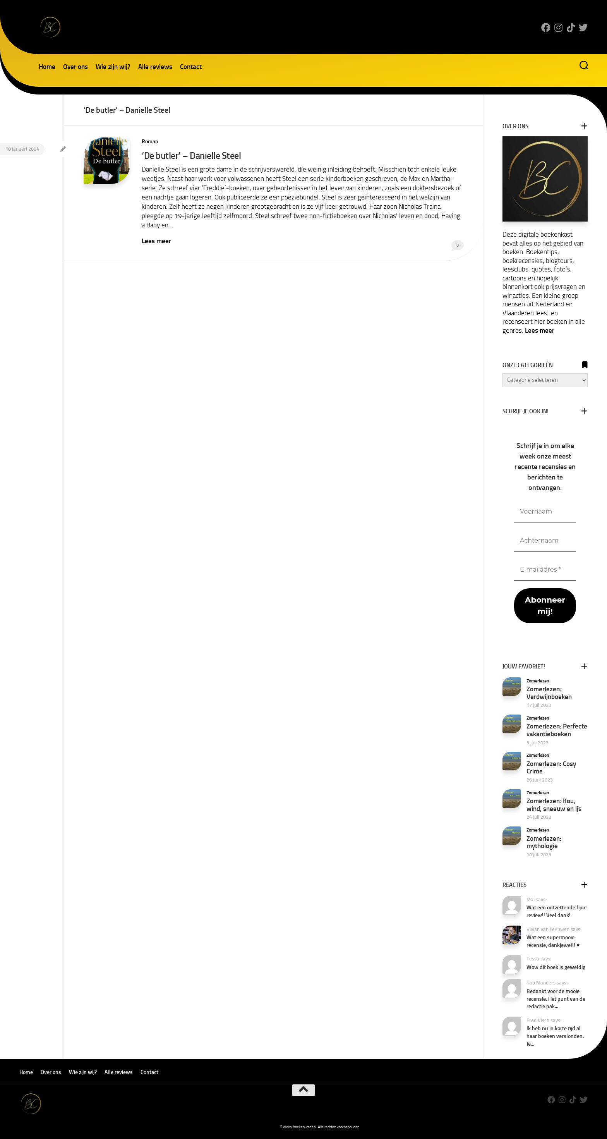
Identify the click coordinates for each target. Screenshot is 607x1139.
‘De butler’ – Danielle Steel (191, 155)
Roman (150, 141)
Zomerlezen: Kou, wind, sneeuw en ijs (553, 805)
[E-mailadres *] (545, 570)
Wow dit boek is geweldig (555, 967)
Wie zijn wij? (113, 66)
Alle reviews (155, 66)
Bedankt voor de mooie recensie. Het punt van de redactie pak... (555, 999)
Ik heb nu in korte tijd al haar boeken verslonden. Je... (555, 1036)
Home (47, 66)
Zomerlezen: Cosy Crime (551, 767)
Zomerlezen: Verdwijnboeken (549, 693)
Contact (191, 66)
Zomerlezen (537, 681)
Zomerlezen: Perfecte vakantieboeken (556, 730)
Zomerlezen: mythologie (543, 842)
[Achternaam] (545, 540)
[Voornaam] (545, 511)
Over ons (75, 66)
